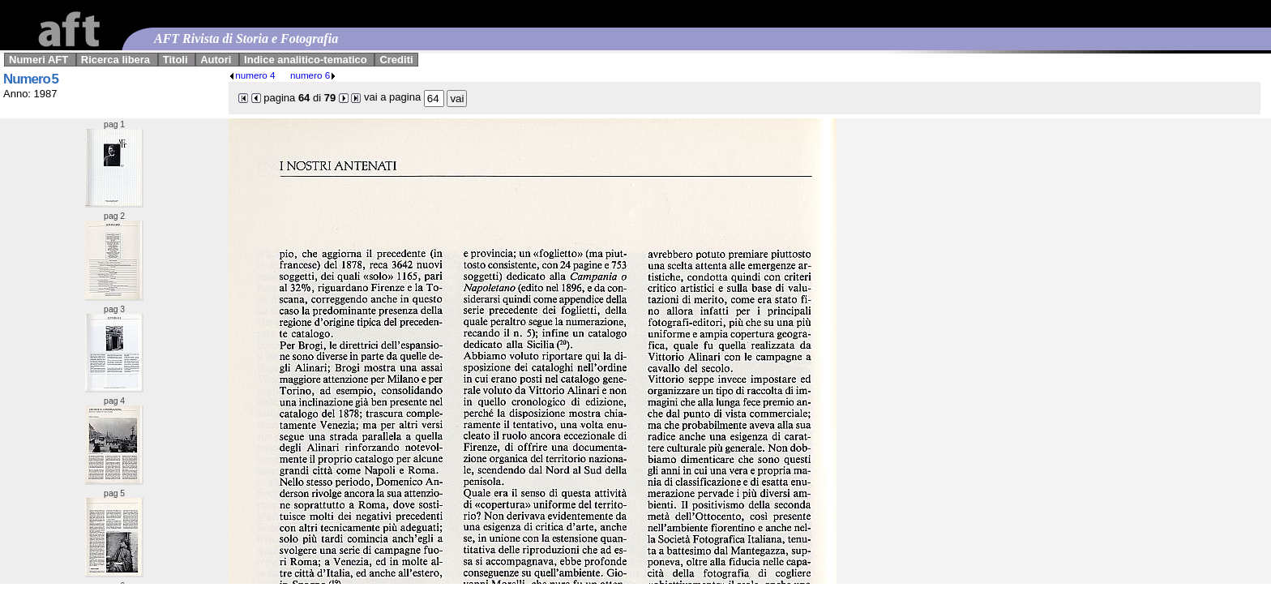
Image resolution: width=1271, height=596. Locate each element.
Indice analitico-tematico (305, 60)
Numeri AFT (38, 60)
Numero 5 (30, 79)
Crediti (396, 60)
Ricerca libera (115, 60)
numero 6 (313, 75)
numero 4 (252, 75)
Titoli (175, 60)
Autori (215, 60)
